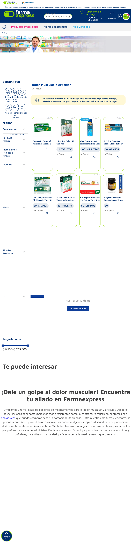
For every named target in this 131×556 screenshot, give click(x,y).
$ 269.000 (19, 349)
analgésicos (8, 417)
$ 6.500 (7, 349)
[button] (58, 17)
